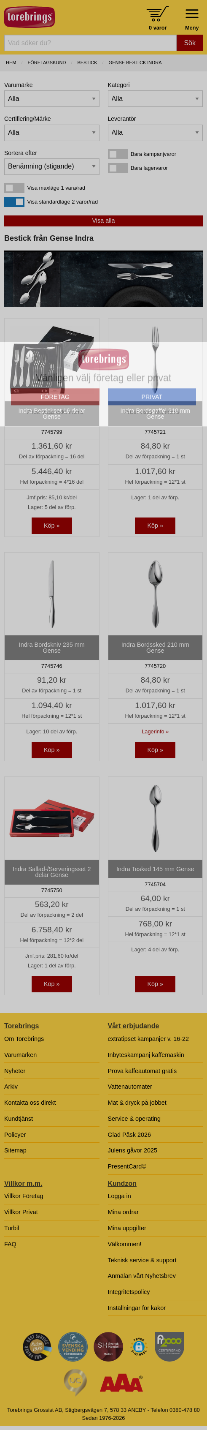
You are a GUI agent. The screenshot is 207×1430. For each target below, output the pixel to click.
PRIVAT (152, 469)
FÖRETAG (55, 469)
